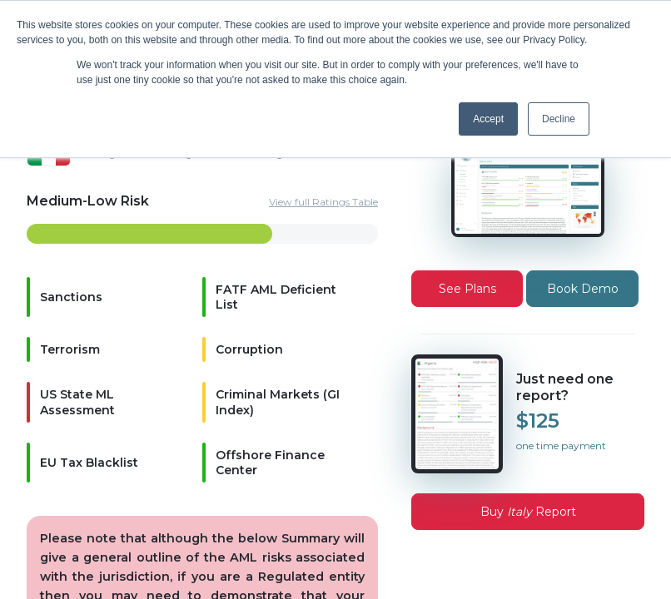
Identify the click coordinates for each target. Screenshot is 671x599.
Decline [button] (558, 119)
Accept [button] (488, 119)
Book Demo (583, 288)
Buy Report (528, 511)
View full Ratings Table (323, 202)
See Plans (467, 288)
